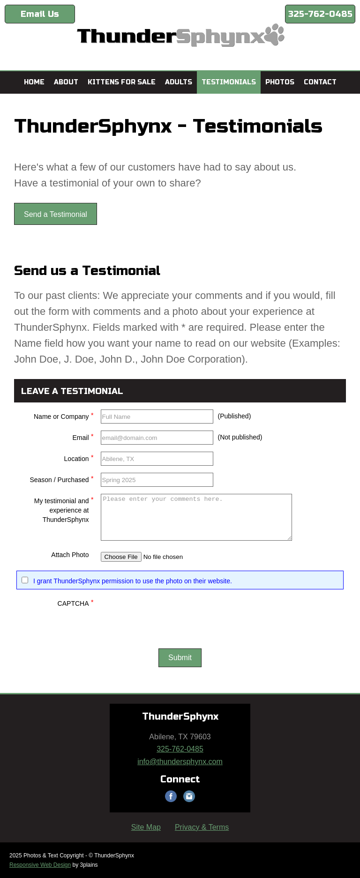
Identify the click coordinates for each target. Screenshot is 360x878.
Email (82, 436)
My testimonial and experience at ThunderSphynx (64, 509)
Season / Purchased (61, 479)
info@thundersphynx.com (180, 762)
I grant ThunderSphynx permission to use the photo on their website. (132, 581)
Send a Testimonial (55, 214)
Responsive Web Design (40, 865)
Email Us (40, 14)
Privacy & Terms (202, 827)
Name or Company (64, 415)
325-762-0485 (320, 14)
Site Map (146, 827)
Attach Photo (70, 554)
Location (79, 457)
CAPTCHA (76, 602)
